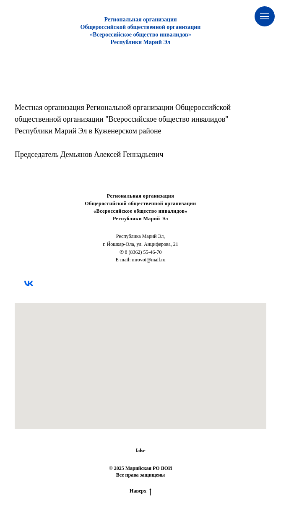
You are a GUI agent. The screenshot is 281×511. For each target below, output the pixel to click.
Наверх (140, 491)
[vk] (28, 283)
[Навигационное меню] (264, 16)
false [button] (140, 451)
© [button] (111, 468)
